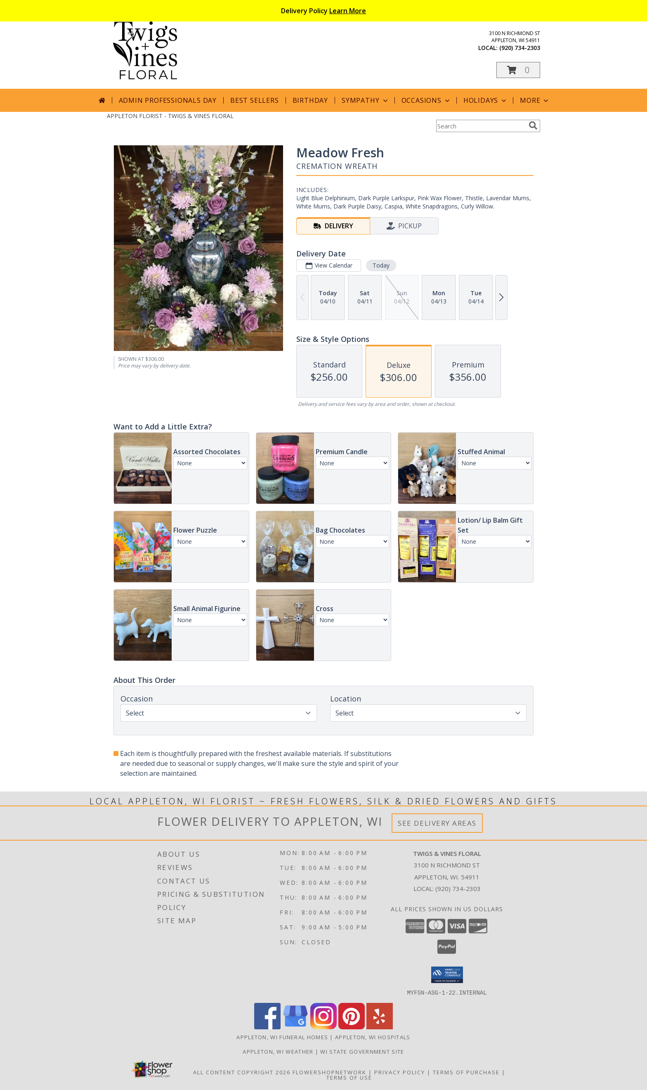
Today (381, 265)
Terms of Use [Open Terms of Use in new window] (349, 1077)
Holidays (485, 100)
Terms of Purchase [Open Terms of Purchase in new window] (466, 1072)
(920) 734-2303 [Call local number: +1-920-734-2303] (519, 48)
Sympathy (365, 100)
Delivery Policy (323, 10)
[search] (533, 125)
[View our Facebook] (267, 1027)
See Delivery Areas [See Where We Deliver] (437, 823)
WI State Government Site (362, 1051)
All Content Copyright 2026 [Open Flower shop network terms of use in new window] (241, 1072)
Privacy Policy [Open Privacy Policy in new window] (399, 1072)
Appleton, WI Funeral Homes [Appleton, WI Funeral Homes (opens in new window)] (282, 1036)
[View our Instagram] (323, 1027)
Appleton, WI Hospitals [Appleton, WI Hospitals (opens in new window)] (373, 1036)
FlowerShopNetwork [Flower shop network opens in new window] (329, 1072)
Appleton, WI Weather (278, 1051)
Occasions (426, 100)
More (535, 100)
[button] (518, 70)
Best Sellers (254, 100)
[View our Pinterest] (351, 1027)
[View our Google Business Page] (295, 1027)
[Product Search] (481, 126)
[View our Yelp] (379, 1027)
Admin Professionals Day (168, 100)
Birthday (310, 100)
